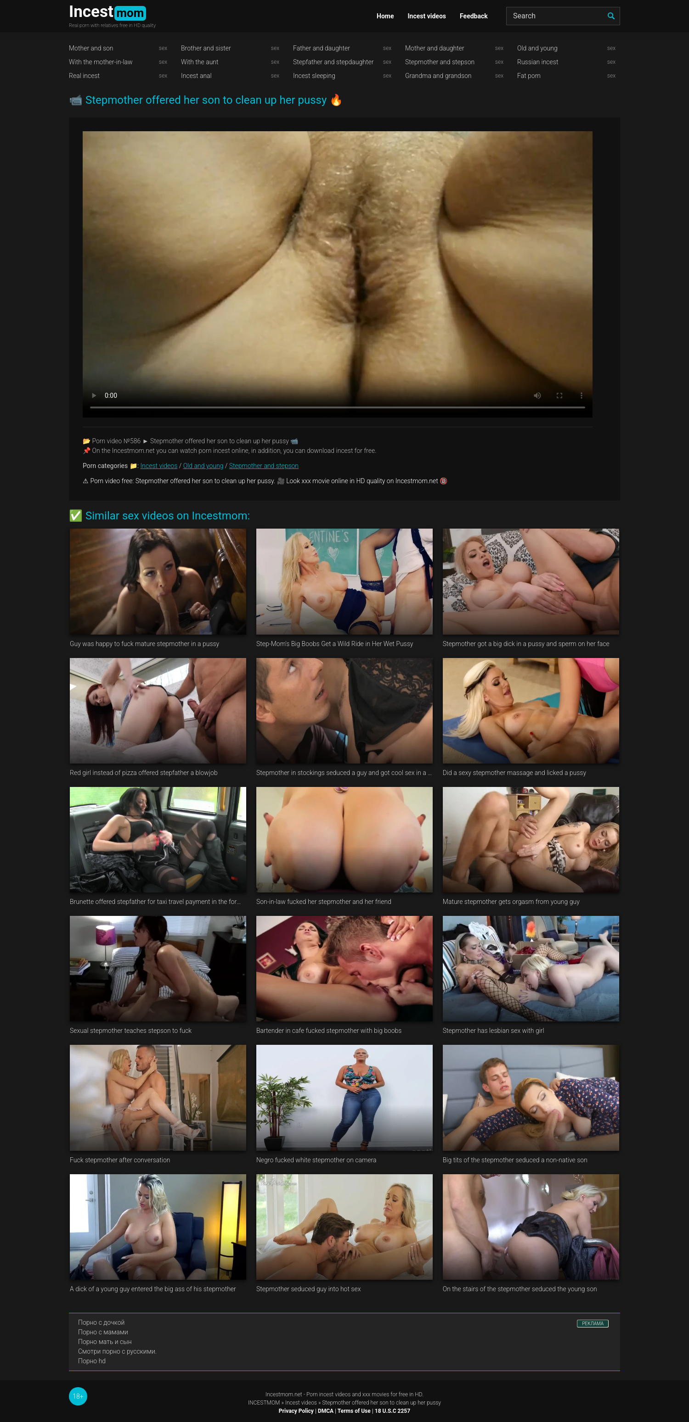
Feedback (474, 16)
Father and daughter (321, 48)
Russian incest (537, 62)
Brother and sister (206, 48)
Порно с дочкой (101, 1322)
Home (385, 16)
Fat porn (529, 75)
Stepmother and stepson (439, 62)
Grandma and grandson (438, 75)
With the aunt (200, 62)
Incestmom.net (283, 1394)
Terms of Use (354, 1411)
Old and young (537, 48)
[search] (611, 16)
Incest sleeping (314, 75)
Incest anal (196, 75)
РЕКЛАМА (593, 1323)
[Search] (563, 16)
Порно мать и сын (105, 1341)
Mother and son (91, 48)
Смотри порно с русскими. (117, 1351)
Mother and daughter (434, 48)
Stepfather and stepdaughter (333, 62)
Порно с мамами (103, 1332)
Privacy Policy (296, 1411)
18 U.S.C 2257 (392, 1411)
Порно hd (92, 1361)
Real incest (84, 75)
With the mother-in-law (101, 62)
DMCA (325, 1411)
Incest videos (426, 16)
